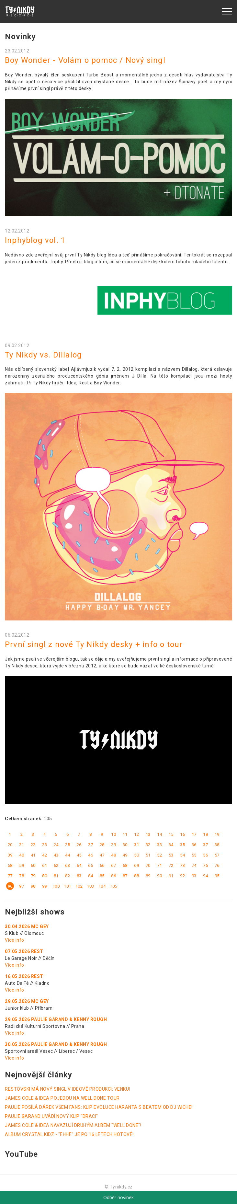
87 (125, 875)
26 (79, 844)
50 (136, 855)
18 (205, 834)
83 (79, 875)
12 (136, 834)
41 (33, 855)
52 (159, 855)
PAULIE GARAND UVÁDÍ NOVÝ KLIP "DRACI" (51, 1116)
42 (44, 855)
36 (194, 844)
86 (113, 875)
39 (10, 855)
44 (67, 855)
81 (56, 875)
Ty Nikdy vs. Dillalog (43, 354)
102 (79, 886)
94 (205, 875)
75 (205, 865)
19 (217, 834)
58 (10, 865)
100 (56, 886)
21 (21, 844)
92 (182, 875)
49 (125, 855)
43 (56, 855)
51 (148, 855)
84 (90, 875)
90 (159, 875)
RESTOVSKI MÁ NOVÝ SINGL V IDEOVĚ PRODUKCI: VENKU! (67, 1089)
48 (113, 855)
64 (79, 865)
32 (148, 844)
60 (33, 865)
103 (90, 886)
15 (171, 834)
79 (33, 875)
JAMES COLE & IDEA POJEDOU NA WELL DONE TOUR (62, 1098)
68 (125, 865)
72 (171, 865)
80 (44, 875)
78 (21, 875)
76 (217, 865)
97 (21, 886)
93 (194, 875)
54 (182, 855)
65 (90, 865)
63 (67, 865)
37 (205, 844)
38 (217, 844)
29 (113, 844)
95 (217, 875)
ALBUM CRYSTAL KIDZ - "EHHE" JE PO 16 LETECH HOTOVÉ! (69, 1134)
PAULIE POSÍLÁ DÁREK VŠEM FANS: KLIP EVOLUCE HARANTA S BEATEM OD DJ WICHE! (99, 1107)
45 (79, 855)
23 (44, 844)
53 (171, 855)
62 (56, 865)
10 (113, 834)
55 (194, 855)
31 (136, 844)
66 (102, 865)
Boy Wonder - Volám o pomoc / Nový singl (85, 60)
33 (159, 844)
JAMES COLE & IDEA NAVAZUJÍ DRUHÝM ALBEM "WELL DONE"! (73, 1125)
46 (90, 855)
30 (125, 844)
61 (44, 865)
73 (182, 865)
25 (67, 844)
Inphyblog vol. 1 (35, 240)
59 (21, 865)
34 (171, 844)
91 (171, 875)
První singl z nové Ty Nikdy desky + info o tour (94, 644)
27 (90, 844)
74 (194, 865)
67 (113, 865)
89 (148, 875)
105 (113, 886)
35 (182, 844)
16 (182, 834)
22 (33, 844)
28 (102, 844)
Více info (14, 940)
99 (44, 886)
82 (67, 875)
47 (102, 855)
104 (102, 886)
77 (10, 875)
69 (136, 865)
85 (102, 875)
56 (205, 855)
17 (194, 834)
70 (148, 865)
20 (10, 844)
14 (159, 834)
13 (148, 834)
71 (159, 865)
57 (217, 855)
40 (21, 855)
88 (136, 875)
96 (10, 886)
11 (125, 834)
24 (56, 844)
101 (67, 886)
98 (33, 886)
